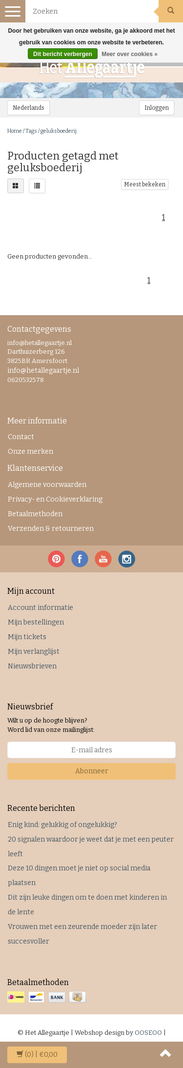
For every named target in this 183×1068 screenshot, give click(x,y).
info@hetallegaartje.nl (43, 370)
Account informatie (40, 608)
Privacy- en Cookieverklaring (55, 499)
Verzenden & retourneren (51, 528)
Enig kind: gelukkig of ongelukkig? (62, 825)
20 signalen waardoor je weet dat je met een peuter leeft (91, 846)
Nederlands (28, 107)
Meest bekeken (144, 184)
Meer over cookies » (130, 54)
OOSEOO (148, 1032)
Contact (21, 437)
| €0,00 (37, 1054)
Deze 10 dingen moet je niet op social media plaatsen (79, 875)
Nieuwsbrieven (32, 666)
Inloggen (156, 107)
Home (14, 131)
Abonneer (91, 771)
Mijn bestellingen (36, 622)
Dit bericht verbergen (62, 54)
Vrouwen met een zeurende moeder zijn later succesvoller (82, 934)
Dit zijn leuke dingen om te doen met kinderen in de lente (87, 904)
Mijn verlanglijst (34, 651)
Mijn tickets (27, 637)
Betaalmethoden (35, 514)
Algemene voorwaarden (47, 485)
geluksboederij (59, 131)
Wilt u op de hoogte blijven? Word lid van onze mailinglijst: (51, 725)
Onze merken (30, 451)
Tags (31, 131)
